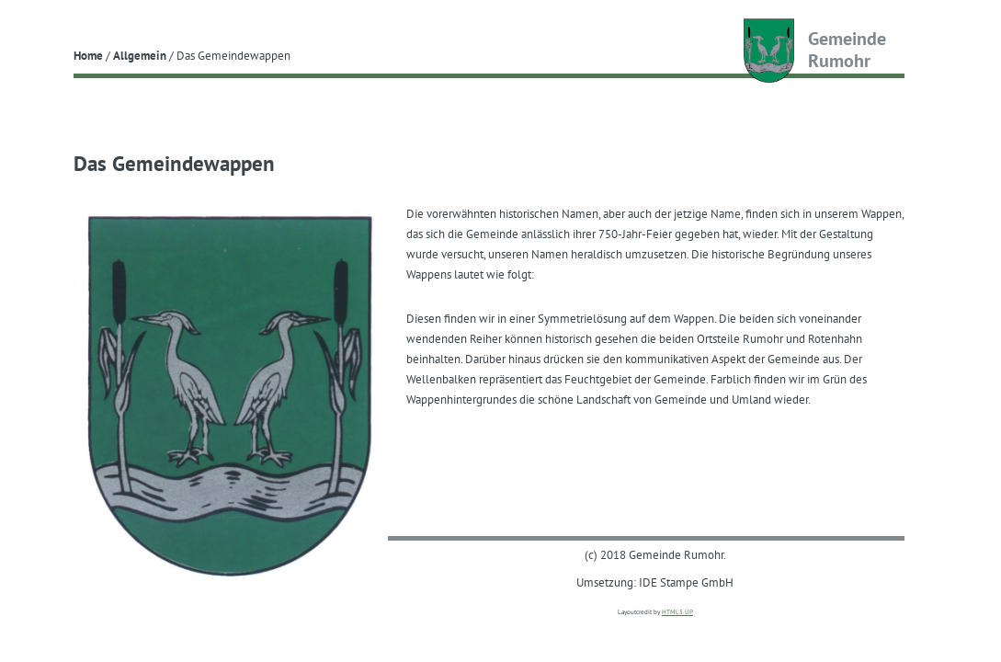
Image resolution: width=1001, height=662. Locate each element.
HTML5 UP (677, 612)
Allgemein (139, 55)
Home (88, 55)
